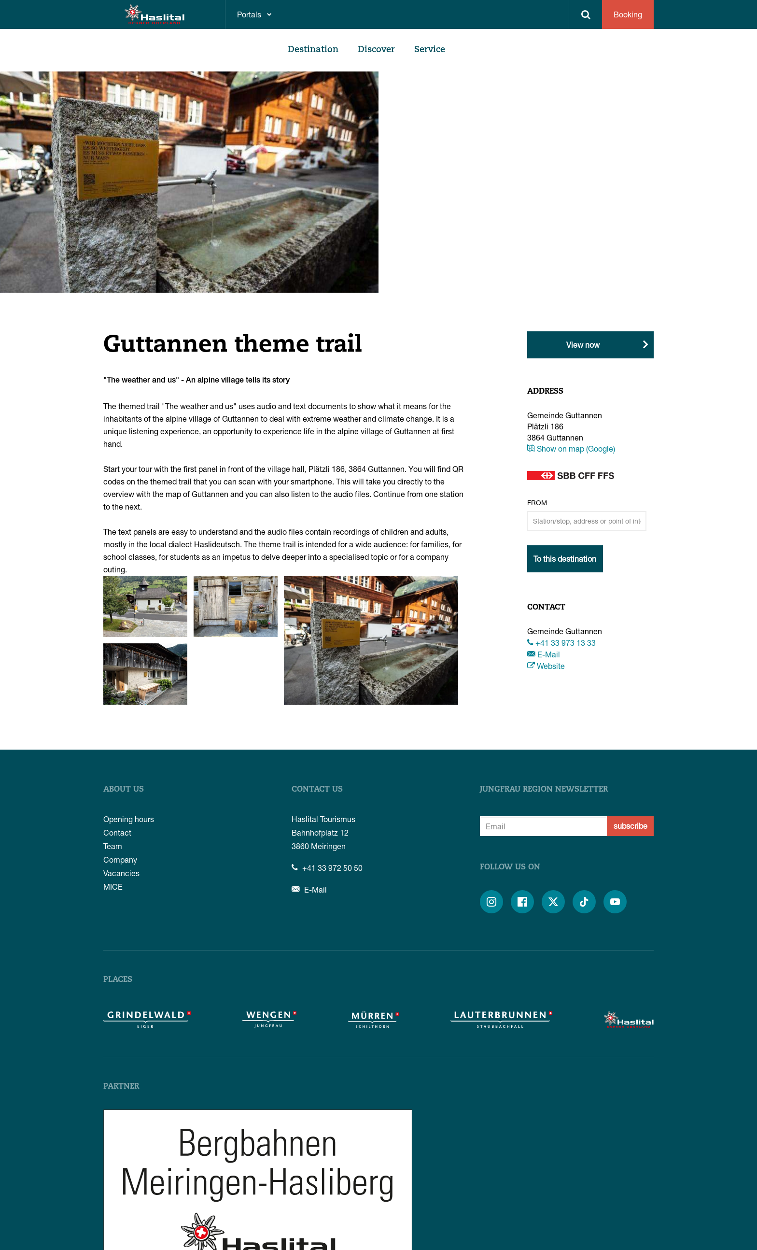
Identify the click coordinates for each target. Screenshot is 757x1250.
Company (120, 859)
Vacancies (121, 873)
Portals (249, 14)
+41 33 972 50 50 (327, 867)
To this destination (564, 558)
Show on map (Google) (571, 448)
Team (112, 846)
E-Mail (543, 654)
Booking (628, 14)
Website (546, 665)
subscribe (630, 825)
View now (583, 344)
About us (123, 790)
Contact (117, 832)
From (537, 502)
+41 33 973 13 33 (561, 642)
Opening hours (128, 819)
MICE (113, 886)
